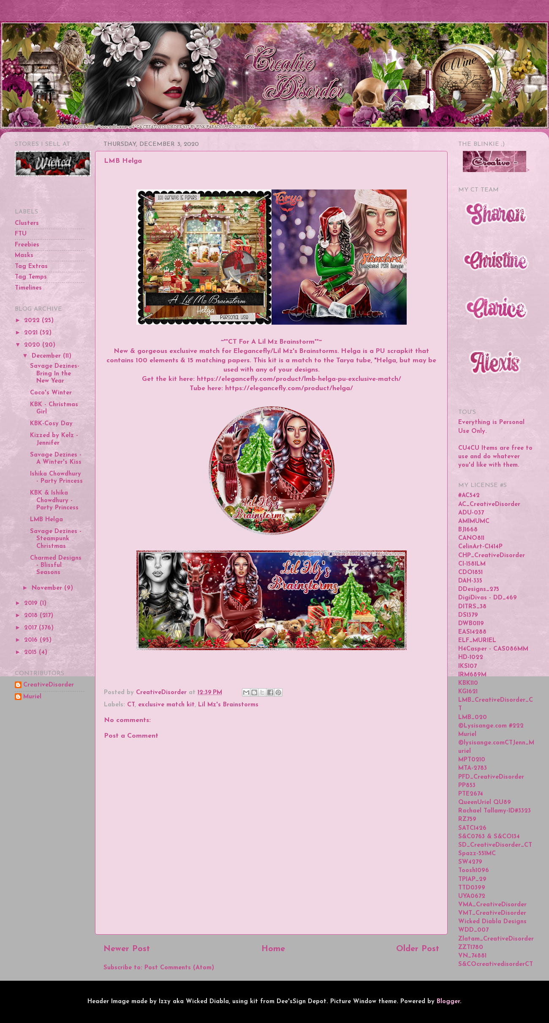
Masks (24, 255)
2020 (33, 345)
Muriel (32, 697)
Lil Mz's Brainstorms (228, 705)
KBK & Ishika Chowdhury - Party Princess (54, 500)
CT (131, 705)
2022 (33, 320)
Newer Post (126, 949)
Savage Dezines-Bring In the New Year (54, 373)
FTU (21, 234)
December (47, 356)
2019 (32, 603)
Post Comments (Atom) (179, 968)
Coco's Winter (51, 393)
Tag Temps (31, 277)
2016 (32, 640)
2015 (31, 652)
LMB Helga (46, 520)
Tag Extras (31, 266)
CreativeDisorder (48, 685)
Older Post (417, 949)
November (48, 588)
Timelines (28, 288)
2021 (32, 333)
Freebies (27, 245)
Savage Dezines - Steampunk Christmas (56, 539)
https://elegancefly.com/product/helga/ (289, 388)
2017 (31, 628)
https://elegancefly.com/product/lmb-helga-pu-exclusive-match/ (299, 379)
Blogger (448, 1001)
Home (273, 949)
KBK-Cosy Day (51, 424)
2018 (32, 616)
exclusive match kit (166, 705)
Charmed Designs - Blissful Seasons (56, 565)
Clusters (27, 223)
